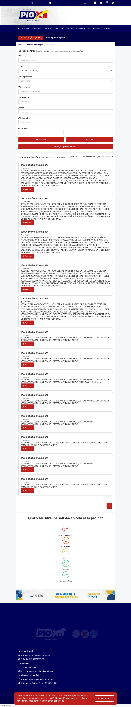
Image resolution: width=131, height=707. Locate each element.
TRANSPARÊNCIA (80, 28)
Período (23, 128)
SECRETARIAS (48, 28)
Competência (25, 77)
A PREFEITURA (26, 28)
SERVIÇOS (69, 28)
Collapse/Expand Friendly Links (6, 705)
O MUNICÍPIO (37, 28)
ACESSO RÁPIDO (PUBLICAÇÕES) (102, 28)
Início (20, 45)
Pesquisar (41, 140)
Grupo (22, 56)
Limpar (89, 140)
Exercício (23, 97)
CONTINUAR (104, 698)
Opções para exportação (65, 147)
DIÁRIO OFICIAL (59, 28)
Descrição (24, 118)
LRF (89, 28)
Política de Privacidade (63, 698)
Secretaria (24, 87)
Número (23, 108)
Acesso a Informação (34, 45)
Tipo (21, 66)
